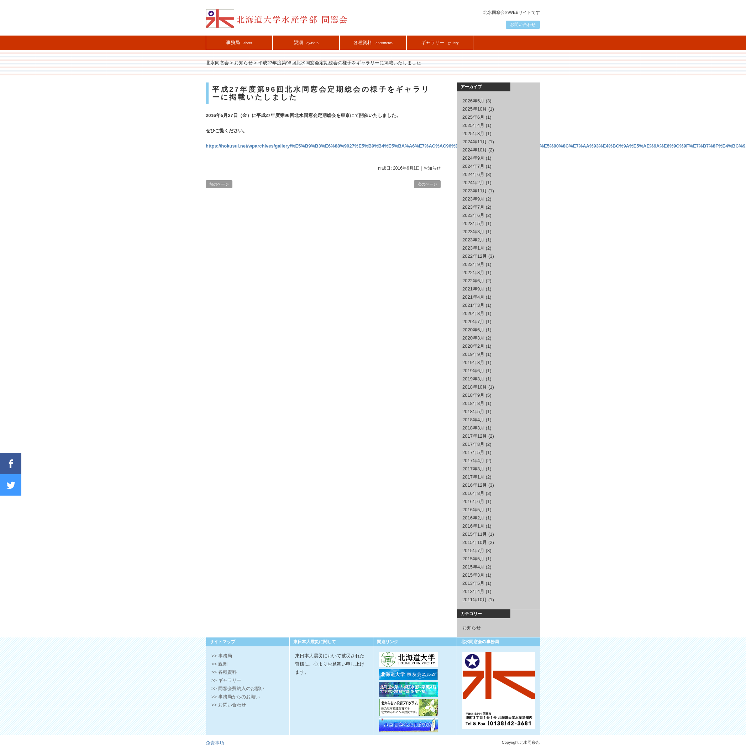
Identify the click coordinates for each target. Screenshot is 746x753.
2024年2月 (473, 182)
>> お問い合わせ (228, 704)
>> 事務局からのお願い (235, 696)
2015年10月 (474, 542)
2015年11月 (474, 534)
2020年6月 (473, 329)
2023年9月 (473, 199)
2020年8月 (473, 313)
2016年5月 (473, 509)
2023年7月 (473, 207)
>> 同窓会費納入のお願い (237, 688)
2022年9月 (473, 264)
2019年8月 (473, 362)
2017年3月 (473, 468)
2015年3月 (473, 575)
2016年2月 (473, 517)
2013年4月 (473, 591)
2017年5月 (473, 452)
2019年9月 (473, 354)
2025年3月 (473, 133)
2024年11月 (474, 141)
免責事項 (215, 743)
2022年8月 (473, 272)
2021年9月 (473, 289)
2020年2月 (473, 346)
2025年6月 (473, 117)
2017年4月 (473, 460)
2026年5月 (473, 100)
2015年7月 (473, 550)
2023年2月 (473, 239)
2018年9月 (473, 395)
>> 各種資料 (224, 672)
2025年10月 (474, 109)
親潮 (306, 42)
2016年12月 (474, 485)
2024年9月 (473, 158)
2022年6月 (473, 280)
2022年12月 (474, 256)
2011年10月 (474, 599)
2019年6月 (473, 370)
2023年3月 (473, 231)
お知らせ (432, 168)
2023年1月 (473, 248)
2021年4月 (473, 297)
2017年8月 (473, 444)
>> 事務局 (221, 655)
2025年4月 (473, 125)
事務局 (239, 42)
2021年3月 (473, 305)
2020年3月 (473, 338)
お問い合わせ (523, 24)
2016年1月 (473, 526)
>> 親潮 (219, 664)
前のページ (219, 184)
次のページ (427, 184)
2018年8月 (473, 403)
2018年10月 (474, 387)
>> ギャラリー (226, 680)
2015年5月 (473, 558)
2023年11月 (474, 190)
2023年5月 (473, 223)
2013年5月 (473, 583)
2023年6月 (473, 215)
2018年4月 (473, 419)
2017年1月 (473, 477)
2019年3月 (473, 378)
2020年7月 (473, 321)
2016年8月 (473, 493)
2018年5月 (473, 411)
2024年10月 (474, 150)
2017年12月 (474, 436)
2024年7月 (473, 166)
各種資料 (373, 42)
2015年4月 (473, 567)
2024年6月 (473, 174)
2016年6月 (473, 501)
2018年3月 (473, 428)
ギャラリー (440, 42)
